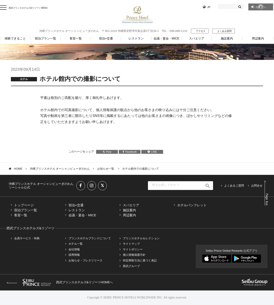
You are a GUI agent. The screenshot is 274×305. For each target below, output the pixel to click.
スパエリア (131, 205)
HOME (18, 168)
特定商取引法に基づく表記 (140, 260)
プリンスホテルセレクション (141, 238)
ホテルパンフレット (192, 205)
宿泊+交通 (76, 205)
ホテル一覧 (75, 243)
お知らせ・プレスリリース (85, 260)
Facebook (130, 151)
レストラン (76, 210)
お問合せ (256, 185)
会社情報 (74, 249)
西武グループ (131, 266)
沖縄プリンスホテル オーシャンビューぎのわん (60, 168)
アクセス (201, 31)
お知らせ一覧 (106, 168)
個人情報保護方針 (134, 254)
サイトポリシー (133, 249)
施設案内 (129, 210)
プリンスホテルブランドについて (89, 238)
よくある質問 (224, 31)
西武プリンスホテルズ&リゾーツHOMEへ (60, 282)
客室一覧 (20, 215)
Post (107, 151)
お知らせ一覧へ (25, 51)
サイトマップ (131, 243)
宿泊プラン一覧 (25, 210)
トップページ (24, 205)
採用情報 (74, 254)
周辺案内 (129, 215)
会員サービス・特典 (27, 238)
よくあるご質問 (234, 185)
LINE (152, 151)
